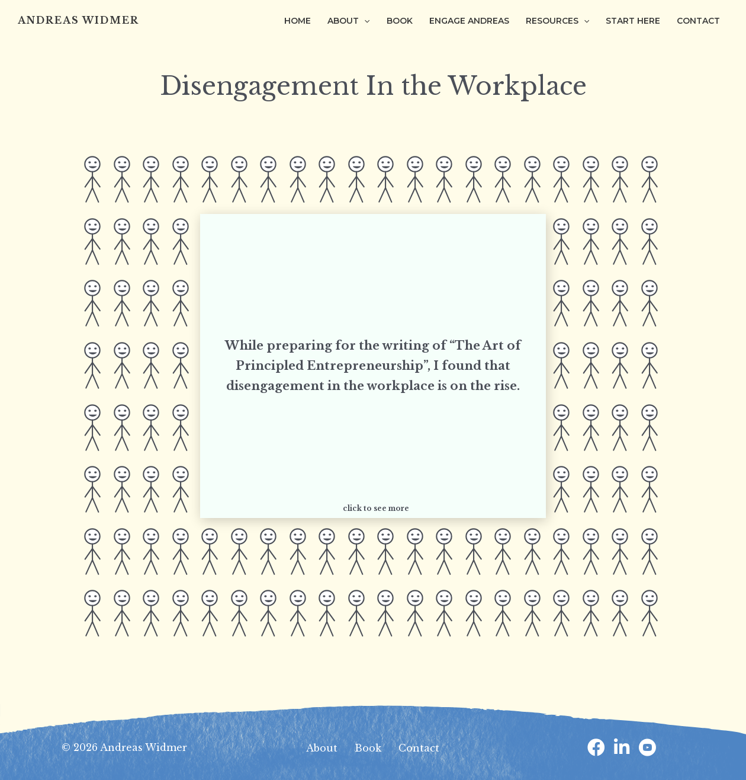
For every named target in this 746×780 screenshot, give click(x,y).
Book (368, 748)
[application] (364, 20)
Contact (418, 748)
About (321, 748)
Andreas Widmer (78, 20)
